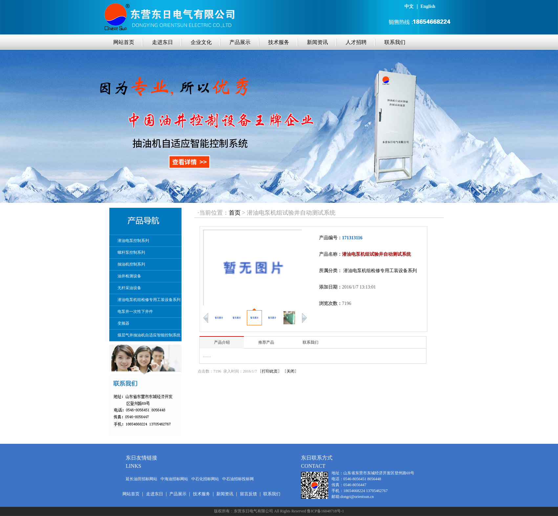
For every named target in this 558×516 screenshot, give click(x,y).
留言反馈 (248, 493)
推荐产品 (266, 342)
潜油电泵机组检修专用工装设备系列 (149, 299)
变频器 (123, 323)
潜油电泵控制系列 (133, 240)
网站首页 (123, 42)
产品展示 (239, 42)
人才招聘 (356, 42)
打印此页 (270, 371)
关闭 (290, 371)
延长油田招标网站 (141, 479)
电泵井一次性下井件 (135, 311)
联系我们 (394, 42)
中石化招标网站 (205, 479)
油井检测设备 (129, 276)
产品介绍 (222, 342)
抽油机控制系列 (131, 264)
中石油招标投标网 (238, 479)
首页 (235, 212)
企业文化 (201, 42)
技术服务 (278, 42)
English (427, 6)
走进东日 (162, 42)
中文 (409, 6)
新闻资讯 (317, 42)
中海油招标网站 (174, 479)
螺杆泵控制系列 (131, 252)
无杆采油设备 (129, 288)
